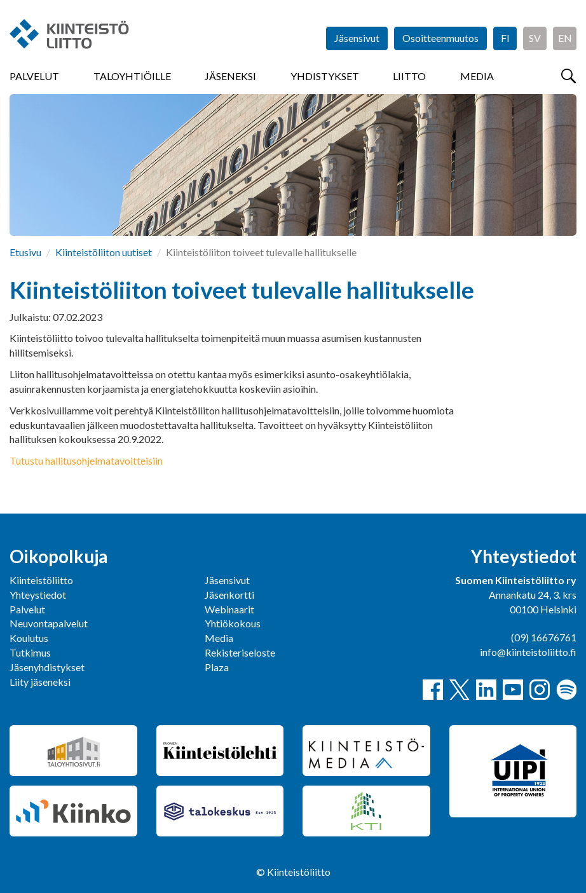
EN (565, 38)
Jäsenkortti (229, 595)
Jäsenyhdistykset (47, 667)
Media (477, 76)
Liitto (409, 76)
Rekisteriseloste (240, 652)
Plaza (217, 667)
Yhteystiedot (38, 595)
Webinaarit (229, 609)
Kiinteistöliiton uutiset (103, 252)
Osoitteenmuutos (440, 38)
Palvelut (34, 76)
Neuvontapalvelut (49, 623)
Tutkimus (30, 652)
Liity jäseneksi (40, 682)
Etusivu (25, 252)
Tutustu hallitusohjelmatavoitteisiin (86, 460)
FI (505, 38)
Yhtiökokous (233, 623)
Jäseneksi (230, 76)
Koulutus (29, 638)
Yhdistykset (324, 76)
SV (535, 38)
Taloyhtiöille (132, 76)
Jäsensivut (356, 38)
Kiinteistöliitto (41, 580)
